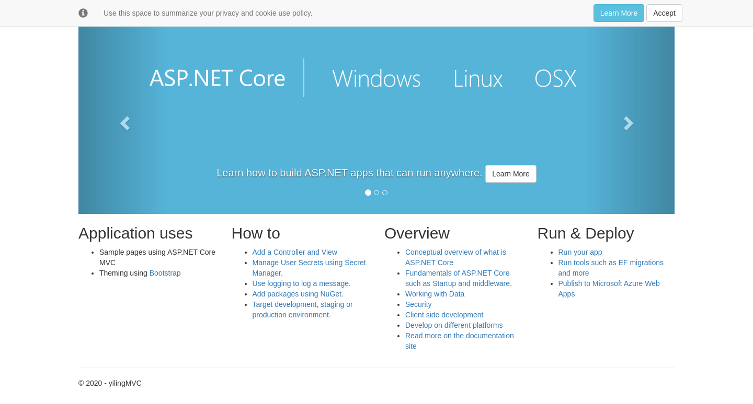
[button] (123, 120)
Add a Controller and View (295, 252)
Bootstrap (165, 273)
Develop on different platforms (454, 325)
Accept (664, 13)
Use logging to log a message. (302, 283)
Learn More (619, 13)
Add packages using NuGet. (298, 294)
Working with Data (434, 294)
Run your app (580, 252)
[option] (376, 179)
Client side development (444, 315)
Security (418, 304)
